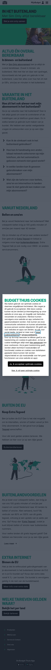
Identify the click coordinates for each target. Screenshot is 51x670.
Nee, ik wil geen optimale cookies (26, 370)
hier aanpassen (36, 342)
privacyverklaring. (29, 335)
